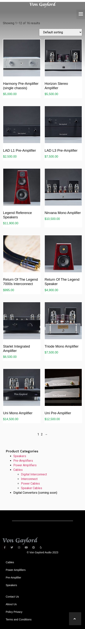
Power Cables (30, 483)
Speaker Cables (31, 488)
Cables (18, 470)
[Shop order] (60, 32)
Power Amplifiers (25, 465)
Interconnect (29, 479)
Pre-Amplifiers (23, 460)
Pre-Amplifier (13, 577)
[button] (80, 14)
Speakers (19, 456)
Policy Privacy (14, 611)
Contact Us (12, 596)
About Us (11, 604)
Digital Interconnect (34, 474)
